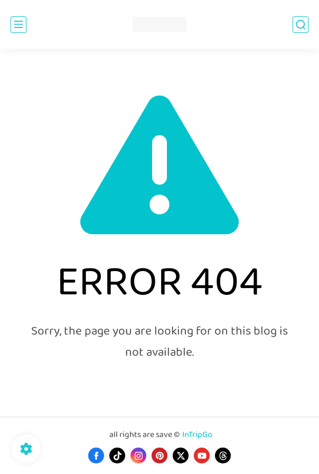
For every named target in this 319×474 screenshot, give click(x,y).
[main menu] (18, 24)
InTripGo (197, 435)
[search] (300, 24)
